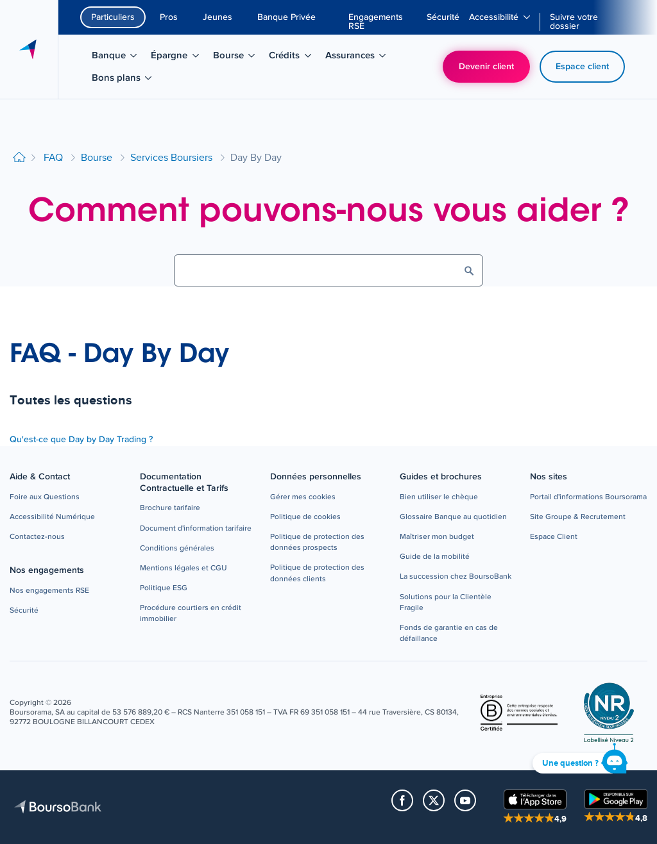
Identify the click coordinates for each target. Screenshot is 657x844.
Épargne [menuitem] (179, 57)
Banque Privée (286, 17)
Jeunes (217, 17)
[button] (45, 497)
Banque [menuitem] (118, 57)
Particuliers (113, 17)
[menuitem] (382, 22)
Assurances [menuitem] (357, 57)
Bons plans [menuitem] (123, 80)
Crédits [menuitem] (294, 57)
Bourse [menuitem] (238, 57)
